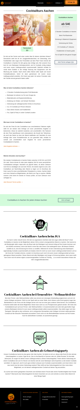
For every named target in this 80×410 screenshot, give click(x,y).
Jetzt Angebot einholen (11, 146)
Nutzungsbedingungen (67, 396)
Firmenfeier (45, 399)
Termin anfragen (27, 396)
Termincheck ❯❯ (27, 49)
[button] (77, 407)
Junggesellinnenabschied (48, 396)
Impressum (64, 402)
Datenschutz (64, 399)
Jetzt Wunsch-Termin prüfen (13, 182)
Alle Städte (26, 399)
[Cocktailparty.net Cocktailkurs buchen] (6, 3)
